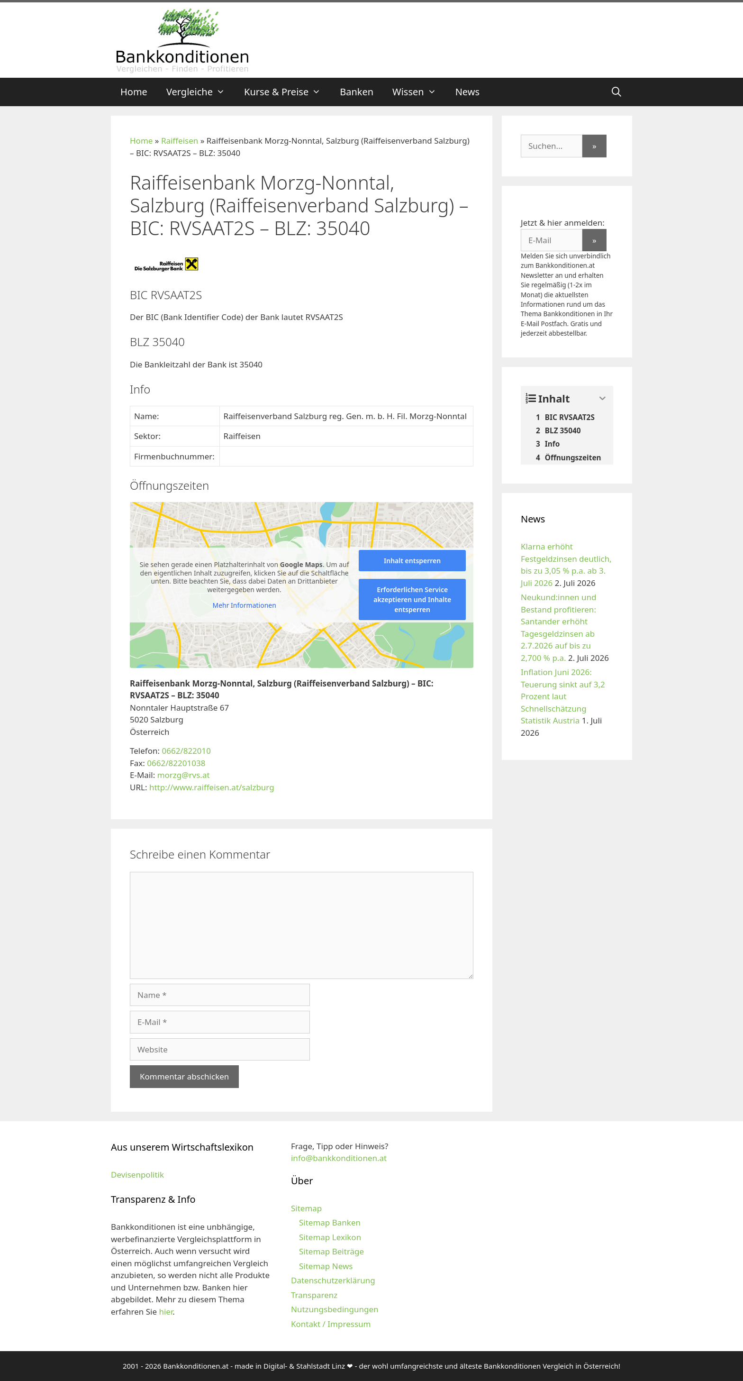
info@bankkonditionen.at (339, 1157)
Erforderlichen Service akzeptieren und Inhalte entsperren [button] (412, 599)
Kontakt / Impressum (331, 1323)
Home (133, 91)
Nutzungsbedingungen (335, 1309)
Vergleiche (200, 92)
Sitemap (306, 1208)
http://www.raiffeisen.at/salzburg (211, 787)
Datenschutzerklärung (333, 1280)
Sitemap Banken (330, 1222)
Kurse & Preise (287, 92)
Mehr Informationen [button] (244, 605)
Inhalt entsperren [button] (412, 560)
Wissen (419, 92)
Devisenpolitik (137, 1174)
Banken (356, 91)
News (467, 91)
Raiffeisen (179, 140)
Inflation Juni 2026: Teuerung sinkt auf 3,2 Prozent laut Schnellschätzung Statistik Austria (563, 696)
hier (165, 1311)
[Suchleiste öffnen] (616, 92)
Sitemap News (326, 1266)
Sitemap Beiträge (331, 1251)
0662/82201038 (176, 763)
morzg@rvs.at (183, 774)
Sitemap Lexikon (330, 1237)
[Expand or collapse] (602, 398)
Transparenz (314, 1295)
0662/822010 (186, 750)
